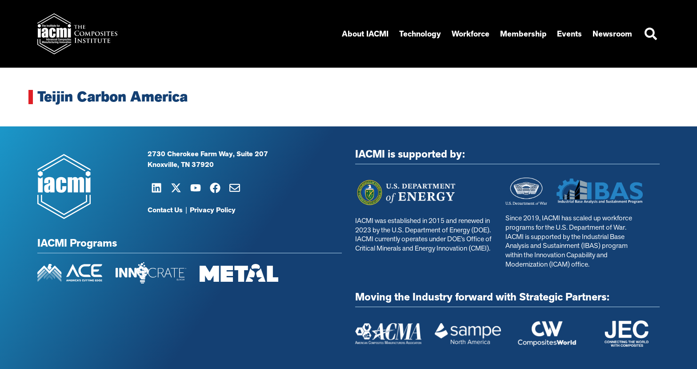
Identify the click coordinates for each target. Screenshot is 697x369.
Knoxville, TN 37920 (181, 165)
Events (569, 33)
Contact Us (165, 210)
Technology (420, 33)
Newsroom (612, 33)
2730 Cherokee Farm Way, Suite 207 (208, 154)
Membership (523, 33)
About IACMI (365, 33)
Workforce (470, 33)
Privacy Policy (213, 210)
